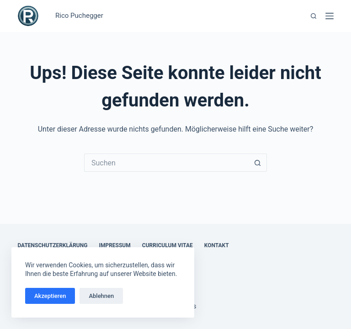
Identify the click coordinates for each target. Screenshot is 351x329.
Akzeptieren (50, 295)
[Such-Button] (258, 163)
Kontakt (216, 245)
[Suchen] (313, 16)
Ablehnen (101, 295)
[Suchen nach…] (166, 163)
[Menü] (329, 16)
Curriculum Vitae (167, 245)
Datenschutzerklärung (52, 245)
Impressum (114, 245)
